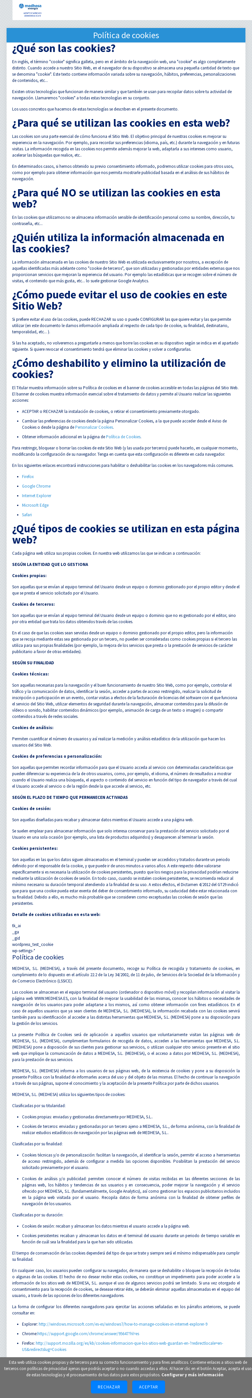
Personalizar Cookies (94, 427)
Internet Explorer (36, 495)
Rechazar (109, 1387)
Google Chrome (36, 486)
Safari (27, 515)
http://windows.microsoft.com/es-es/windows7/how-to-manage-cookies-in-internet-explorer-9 (123, 1324)
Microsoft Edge (35, 505)
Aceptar (148, 1387)
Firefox (28, 476)
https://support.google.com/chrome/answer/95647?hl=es (88, 1333)
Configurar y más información (192, 1375)
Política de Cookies (123, 437)
